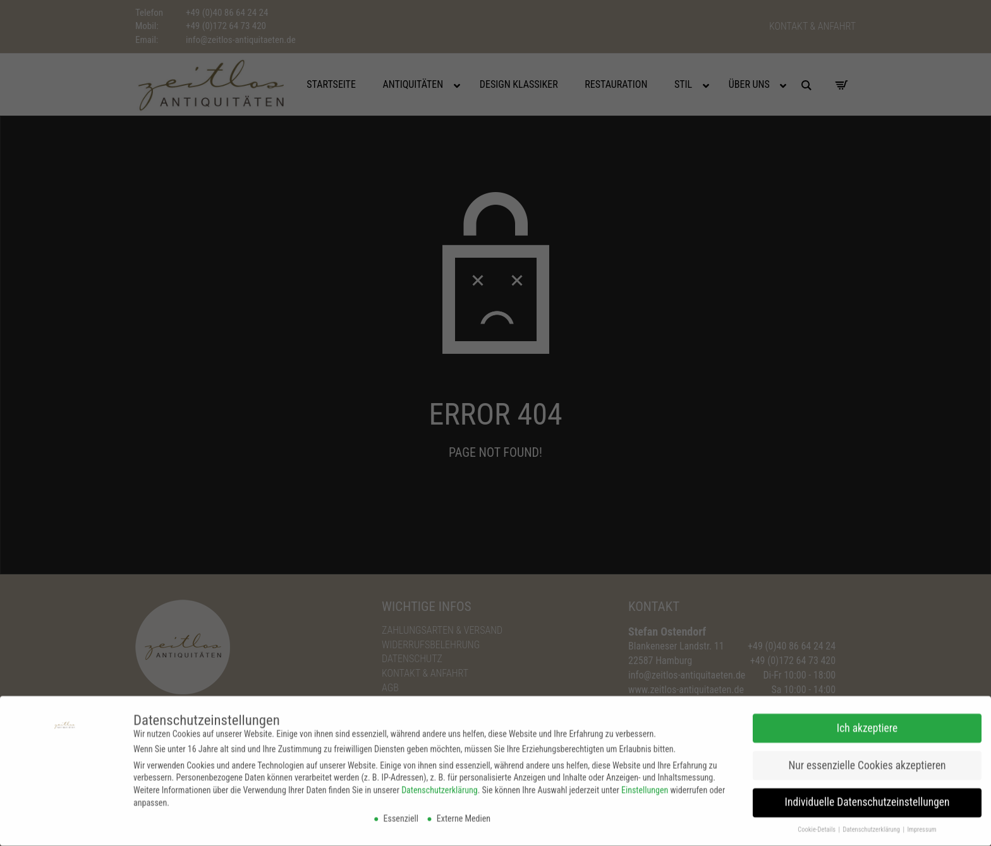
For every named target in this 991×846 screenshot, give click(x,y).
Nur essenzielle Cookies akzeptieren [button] (866, 761)
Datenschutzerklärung (439, 786)
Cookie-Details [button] (817, 825)
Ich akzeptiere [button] (867, 724)
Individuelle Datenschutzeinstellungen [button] (867, 798)
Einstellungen (644, 786)
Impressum (921, 825)
